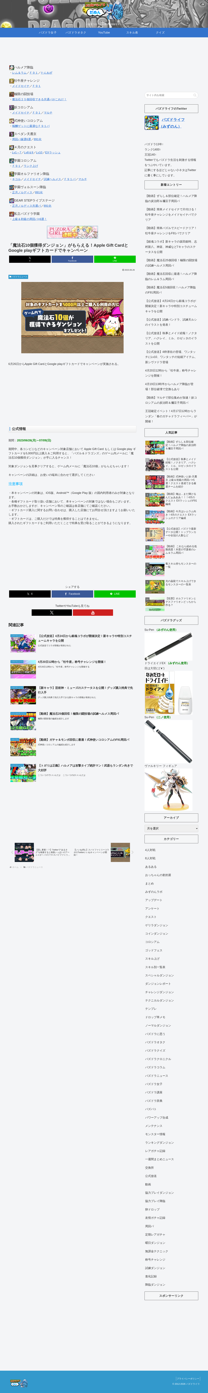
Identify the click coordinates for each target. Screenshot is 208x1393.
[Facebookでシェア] (72, 259)
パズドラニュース (18, 277)
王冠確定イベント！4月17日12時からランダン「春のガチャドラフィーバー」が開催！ (171, 416)
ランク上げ (31, 166)
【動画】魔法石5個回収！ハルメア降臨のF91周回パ (170, 290)
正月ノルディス (22, 192)
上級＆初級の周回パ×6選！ (29, 219)
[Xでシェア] (30, 259)
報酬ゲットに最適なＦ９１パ (31, 126)
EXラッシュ (53, 152)
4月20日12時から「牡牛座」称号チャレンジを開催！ (170, 373)
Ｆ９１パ (69, 179)
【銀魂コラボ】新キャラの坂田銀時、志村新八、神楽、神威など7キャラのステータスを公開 (171, 247)
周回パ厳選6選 (21, 139)
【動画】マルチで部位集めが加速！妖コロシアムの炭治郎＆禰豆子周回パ (171, 400)
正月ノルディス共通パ (26, 205)
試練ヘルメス (52, 179)
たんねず (46, 72)
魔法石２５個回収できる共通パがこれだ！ (39, 99)
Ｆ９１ (33, 72)
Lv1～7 (16, 152)
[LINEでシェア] (115, 259)
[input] (171, 95)
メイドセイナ (20, 86)
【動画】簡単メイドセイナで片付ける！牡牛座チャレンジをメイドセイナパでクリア (171, 214)
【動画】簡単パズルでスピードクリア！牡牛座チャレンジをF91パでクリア (171, 230)
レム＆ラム (19, 72)
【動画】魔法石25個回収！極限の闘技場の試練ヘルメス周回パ (171, 263)
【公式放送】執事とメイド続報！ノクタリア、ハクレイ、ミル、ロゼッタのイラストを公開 (171, 338)
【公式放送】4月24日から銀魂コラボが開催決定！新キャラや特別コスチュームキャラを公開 (171, 306)
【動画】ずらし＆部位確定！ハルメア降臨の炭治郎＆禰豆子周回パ (171, 198)
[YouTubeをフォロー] (76, 612)
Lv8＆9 (28, 152)
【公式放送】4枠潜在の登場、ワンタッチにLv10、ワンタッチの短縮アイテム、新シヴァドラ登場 (171, 357)
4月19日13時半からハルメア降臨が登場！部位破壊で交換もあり (169, 386)
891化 (38, 139)
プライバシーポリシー (187, 1378)
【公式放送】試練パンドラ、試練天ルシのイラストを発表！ (171, 322)
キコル (16, 179)
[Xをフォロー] (69, 612)
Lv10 (39, 152)
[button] (195, 95)
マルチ (48, 112)
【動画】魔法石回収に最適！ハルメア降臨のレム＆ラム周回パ (171, 276)
